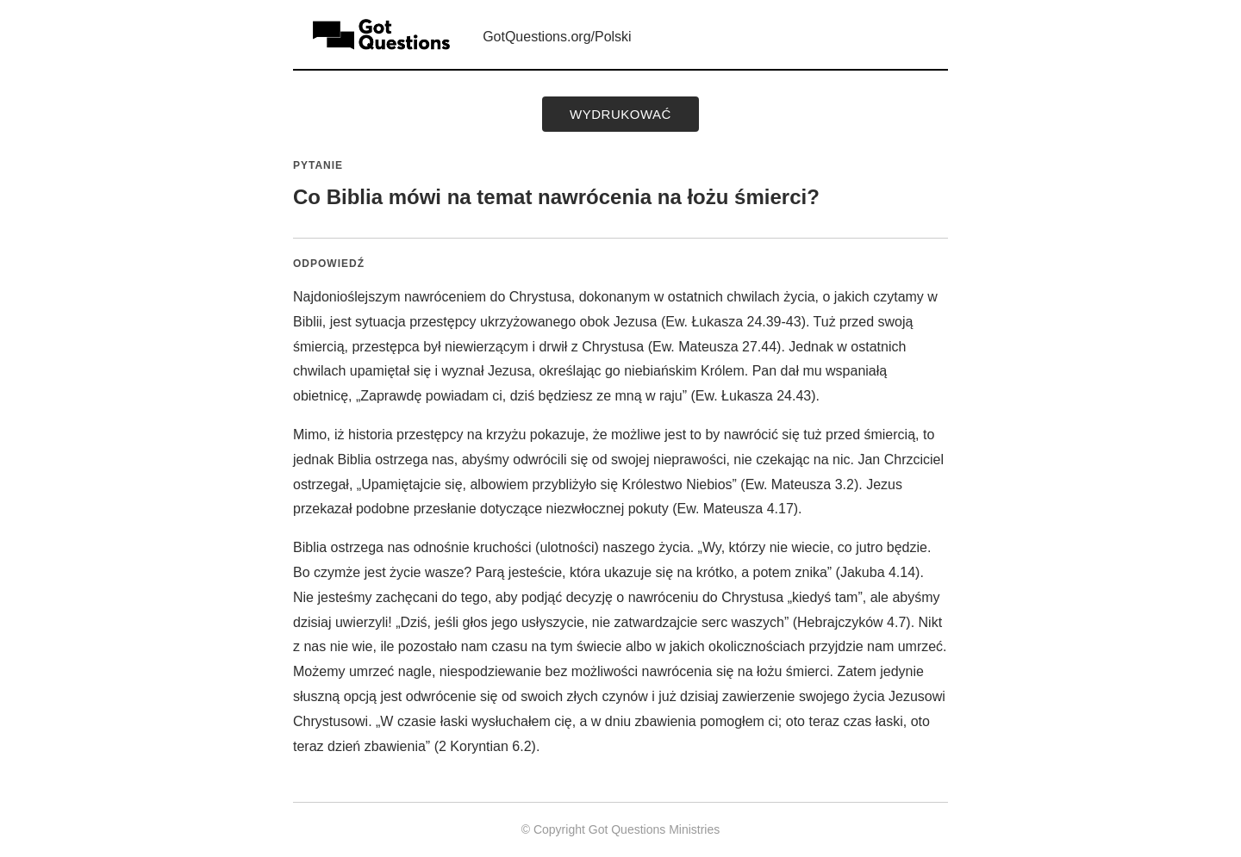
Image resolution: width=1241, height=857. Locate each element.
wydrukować (620, 114)
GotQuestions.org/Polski (557, 36)
